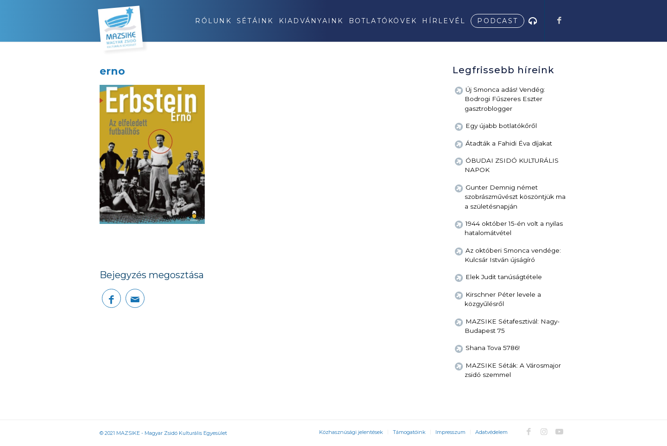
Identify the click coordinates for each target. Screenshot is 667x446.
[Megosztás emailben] (135, 298)
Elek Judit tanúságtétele (504, 276)
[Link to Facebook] (559, 20)
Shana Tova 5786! (493, 347)
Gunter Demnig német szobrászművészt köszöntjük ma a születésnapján (515, 197)
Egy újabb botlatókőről (501, 125)
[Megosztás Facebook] (111, 298)
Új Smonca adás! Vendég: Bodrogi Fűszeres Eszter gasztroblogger (505, 99)
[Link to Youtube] (559, 432)
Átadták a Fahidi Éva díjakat (509, 143)
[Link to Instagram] (544, 432)
